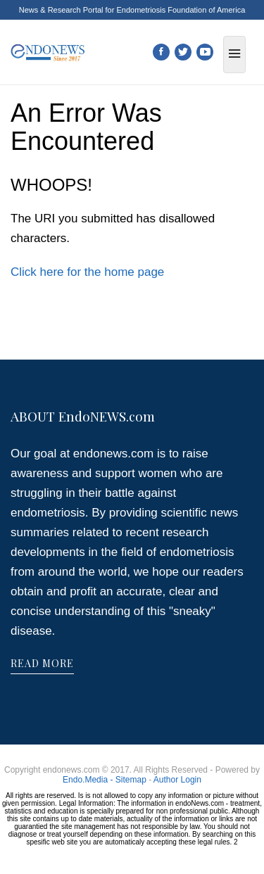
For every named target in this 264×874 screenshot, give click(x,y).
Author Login (177, 780)
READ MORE (42, 663)
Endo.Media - (89, 780)
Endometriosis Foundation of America (180, 10)
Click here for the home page (87, 272)
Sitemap (130, 780)
